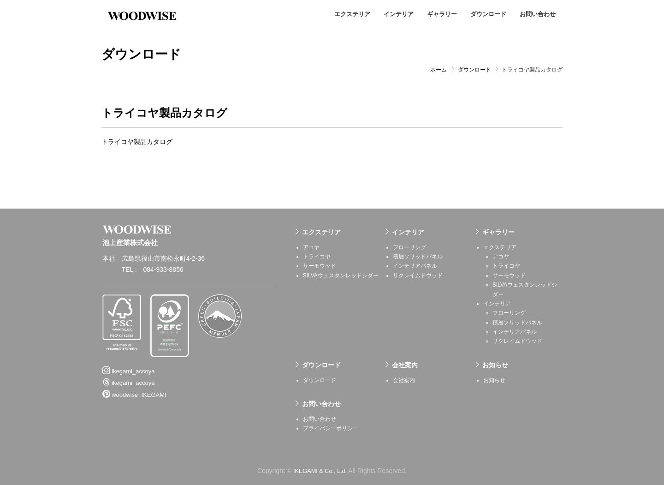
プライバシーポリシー (330, 428)
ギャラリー (442, 14)
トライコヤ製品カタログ (136, 141)
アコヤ (311, 246)
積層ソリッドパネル (418, 255)
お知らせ (495, 364)
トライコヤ (317, 255)
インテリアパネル (415, 265)
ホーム (438, 69)
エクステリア (352, 14)
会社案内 (405, 364)
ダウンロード (488, 14)
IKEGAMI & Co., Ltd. (320, 469)
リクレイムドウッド (418, 274)
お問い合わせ (538, 14)
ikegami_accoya (128, 358)
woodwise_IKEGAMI (134, 382)
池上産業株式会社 (142, 14)
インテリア (399, 14)
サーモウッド (319, 265)
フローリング (409, 246)
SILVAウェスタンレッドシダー (341, 274)
